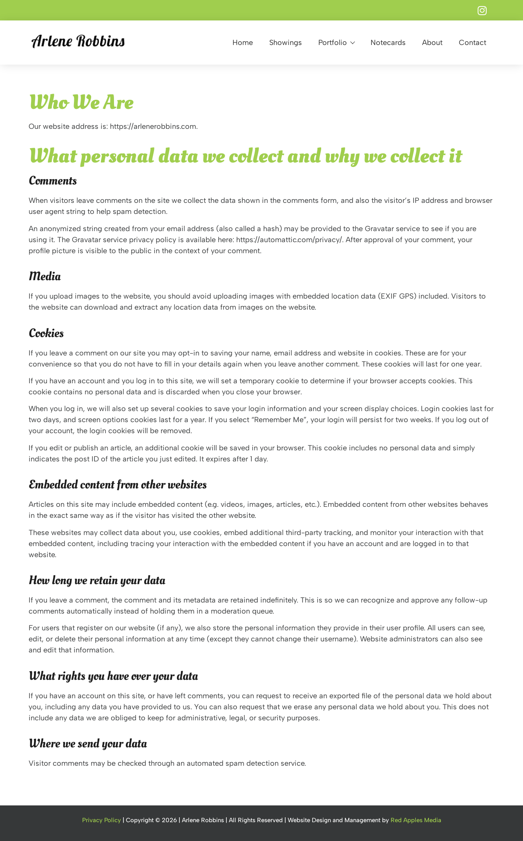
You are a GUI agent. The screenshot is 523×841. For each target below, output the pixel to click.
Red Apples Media (416, 820)
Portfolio (336, 42)
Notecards (388, 42)
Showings (285, 42)
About (432, 42)
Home (242, 42)
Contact (472, 42)
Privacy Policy (101, 820)
